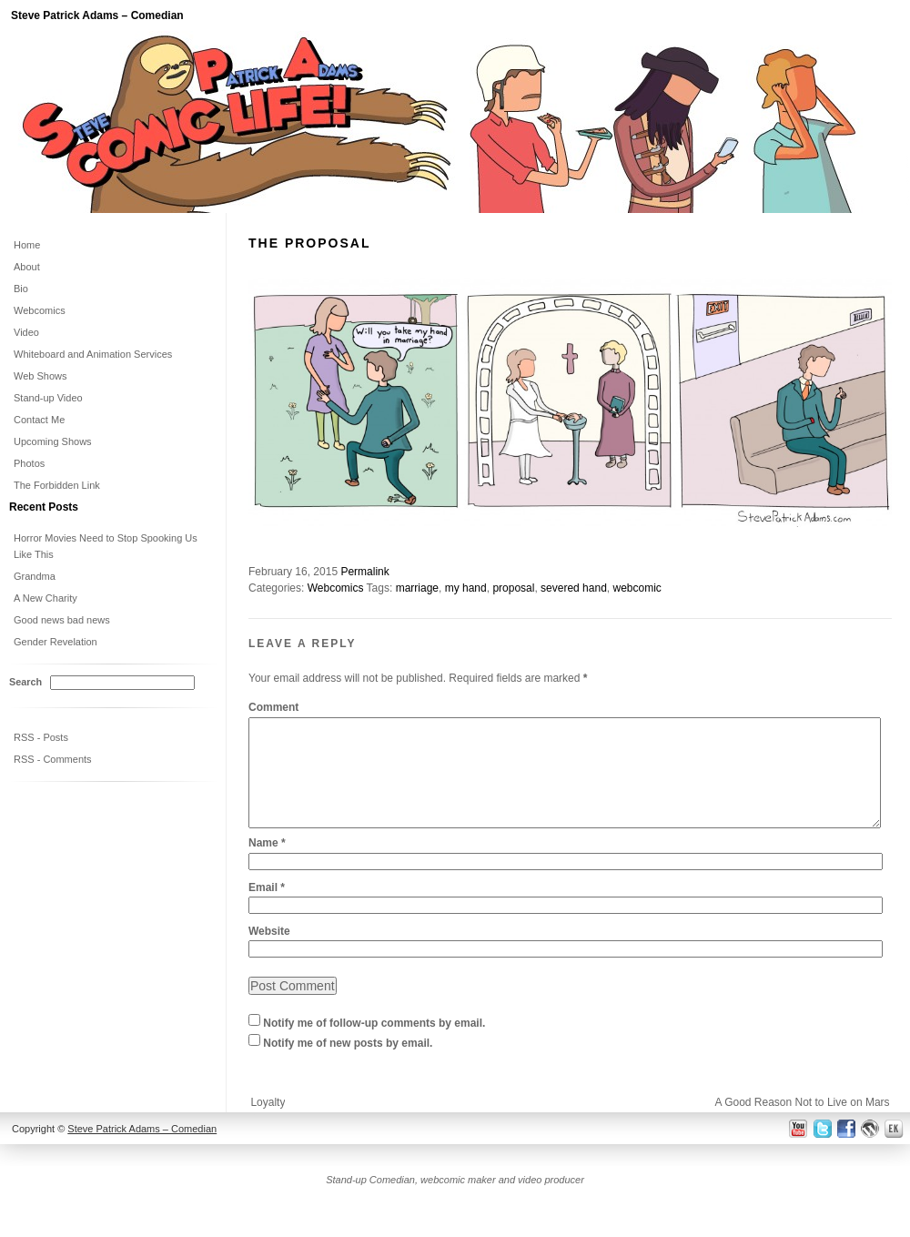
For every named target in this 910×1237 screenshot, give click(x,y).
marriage (417, 588)
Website (269, 953)
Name (267, 864)
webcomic (636, 588)
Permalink (364, 571)
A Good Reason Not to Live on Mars (801, 1124)
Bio (21, 288)
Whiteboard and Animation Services (93, 354)
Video (26, 332)
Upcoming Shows (53, 441)
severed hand (574, 588)
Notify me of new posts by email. (347, 1066)
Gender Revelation (55, 641)
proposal (513, 588)
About (27, 266)
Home (27, 244)
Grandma (35, 576)
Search (25, 681)
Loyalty (267, 1124)
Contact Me (39, 419)
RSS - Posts (41, 737)
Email (266, 909)
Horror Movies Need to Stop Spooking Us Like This (105, 546)
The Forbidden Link (57, 485)
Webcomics (336, 588)
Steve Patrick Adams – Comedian (97, 15)
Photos (29, 463)
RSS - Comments (53, 759)
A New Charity (45, 598)
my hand (466, 588)
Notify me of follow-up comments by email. (374, 1045)
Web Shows (40, 375)
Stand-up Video (48, 397)
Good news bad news (62, 619)
